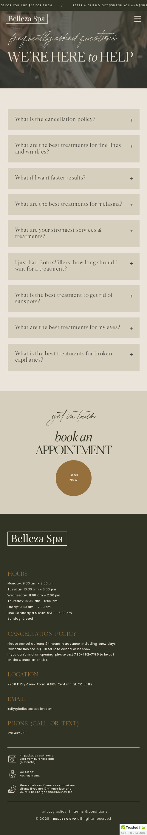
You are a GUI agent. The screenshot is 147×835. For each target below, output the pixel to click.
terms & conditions (91, 811)
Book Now (73, 477)
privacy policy (54, 811)
